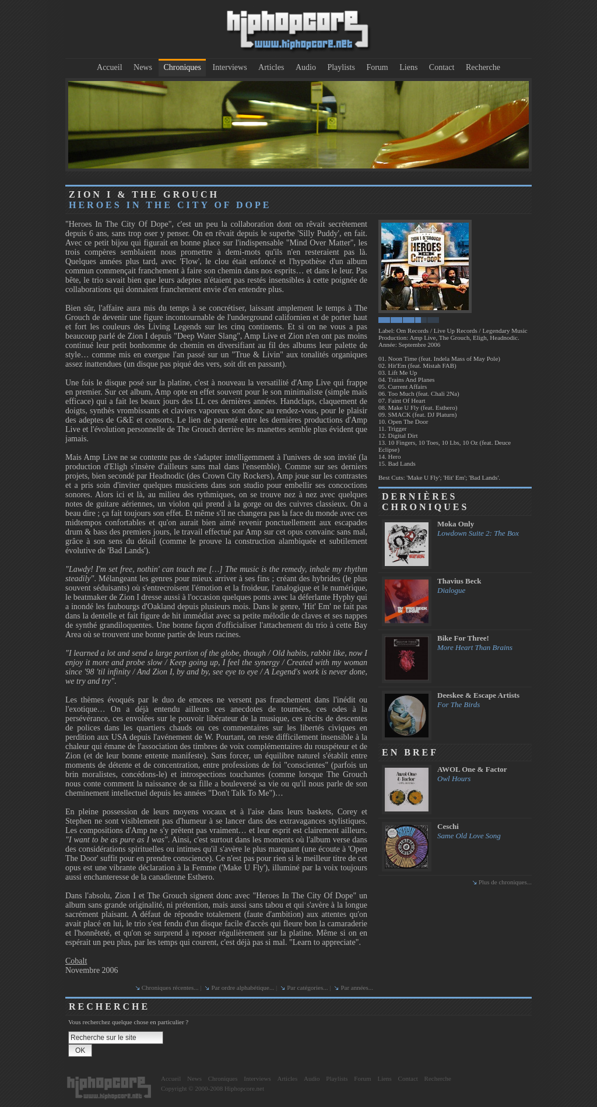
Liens (408, 67)
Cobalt (76, 961)
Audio (306, 67)
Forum (377, 67)
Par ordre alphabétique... (242, 987)
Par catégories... (307, 987)
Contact (442, 67)
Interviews (230, 67)
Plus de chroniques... (505, 881)
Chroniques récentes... (170, 987)
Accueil (109, 67)
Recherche (483, 67)
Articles (271, 67)
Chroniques (182, 67)
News (143, 67)
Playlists (340, 67)
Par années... (356, 987)
